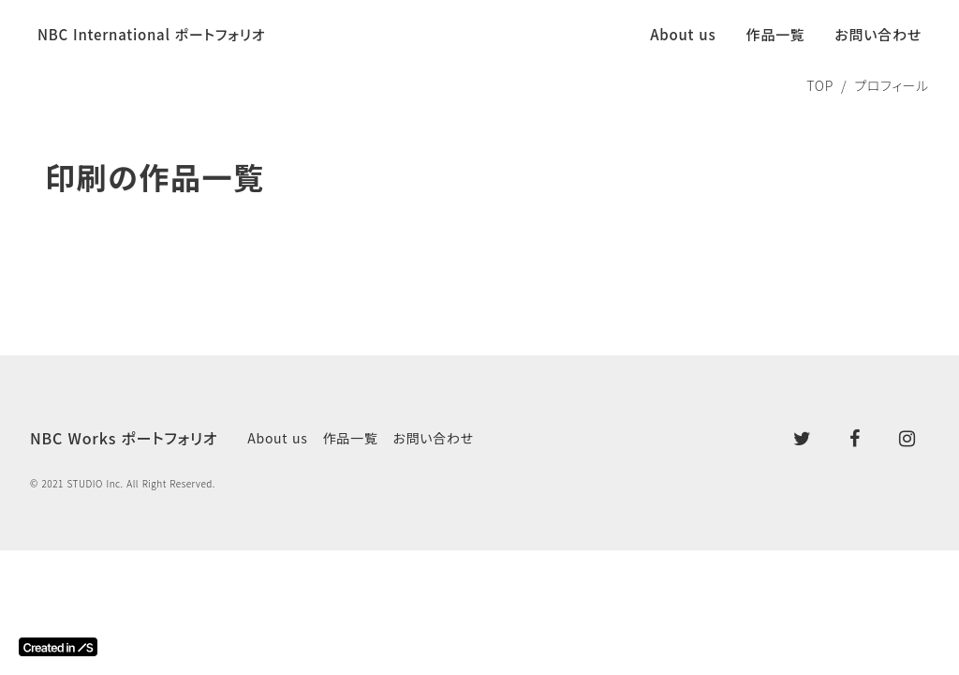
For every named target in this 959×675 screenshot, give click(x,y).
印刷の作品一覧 (155, 177)
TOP (820, 85)
